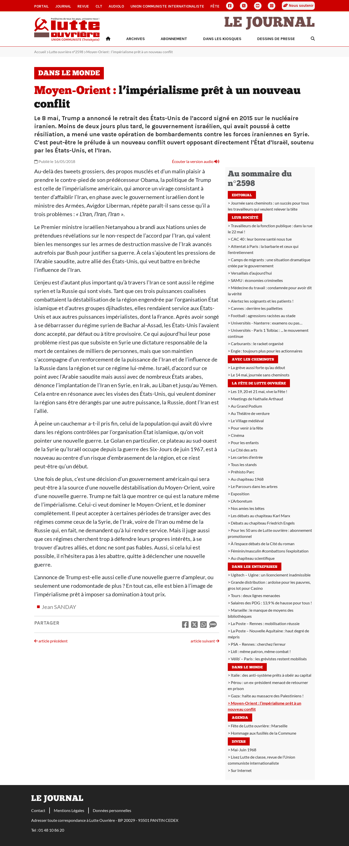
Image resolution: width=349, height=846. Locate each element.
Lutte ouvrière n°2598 (66, 52)
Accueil (40, 52)
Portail (41, 6)
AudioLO (116, 6)
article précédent (51, 640)
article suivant (205, 640)
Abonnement (174, 38)
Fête (215, 6)
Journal (63, 6)
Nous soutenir (298, 5)
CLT (99, 6)
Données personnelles (112, 810)
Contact (38, 810)
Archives (135, 38)
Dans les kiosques (222, 38)
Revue (83, 6)
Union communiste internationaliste (167, 6)
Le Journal (269, 23)
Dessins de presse (276, 38)
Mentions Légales (69, 810)
